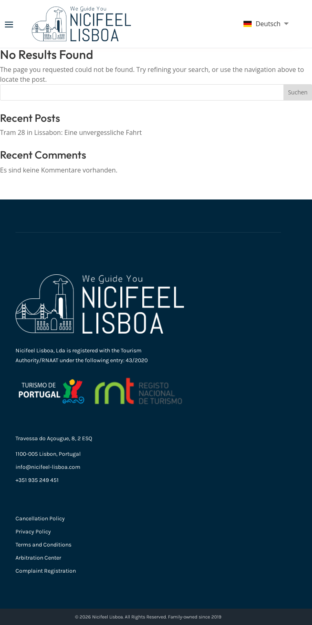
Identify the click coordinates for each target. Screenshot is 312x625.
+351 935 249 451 (37, 480)
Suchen (298, 92)
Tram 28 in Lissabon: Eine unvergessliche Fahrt (71, 132)
